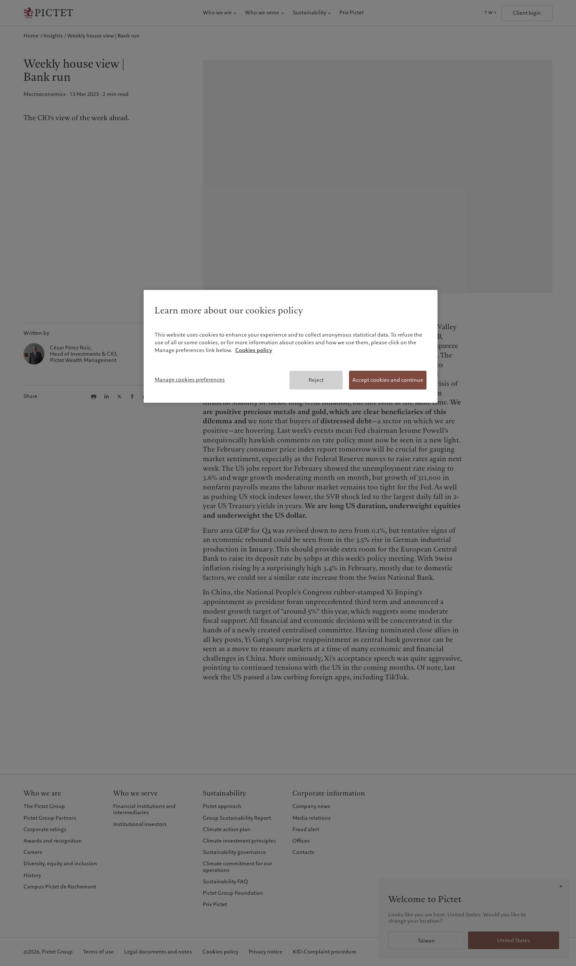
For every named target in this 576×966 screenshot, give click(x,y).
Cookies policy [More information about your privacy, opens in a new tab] (253, 350)
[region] (291, 346)
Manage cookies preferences (190, 379)
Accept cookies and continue (387, 380)
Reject (316, 380)
